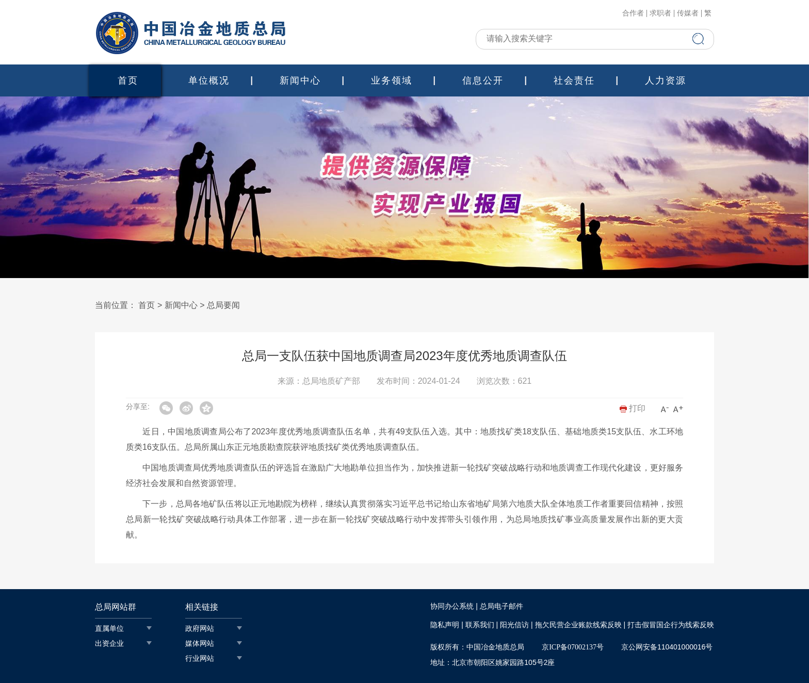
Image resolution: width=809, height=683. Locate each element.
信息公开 (483, 80)
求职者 (660, 13)
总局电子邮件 (501, 606)
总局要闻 (223, 305)
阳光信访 (514, 625)
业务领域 (391, 80)
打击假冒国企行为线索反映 (670, 625)
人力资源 (665, 80)
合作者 (633, 13)
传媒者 (688, 13)
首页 (128, 80)
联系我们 (479, 625)
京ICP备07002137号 (573, 647)
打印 (632, 408)
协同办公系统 (452, 606)
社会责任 (574, 80)
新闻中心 (300, 80)
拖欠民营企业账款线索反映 (578, 625)
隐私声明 (444, 625)
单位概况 (209, 80)
